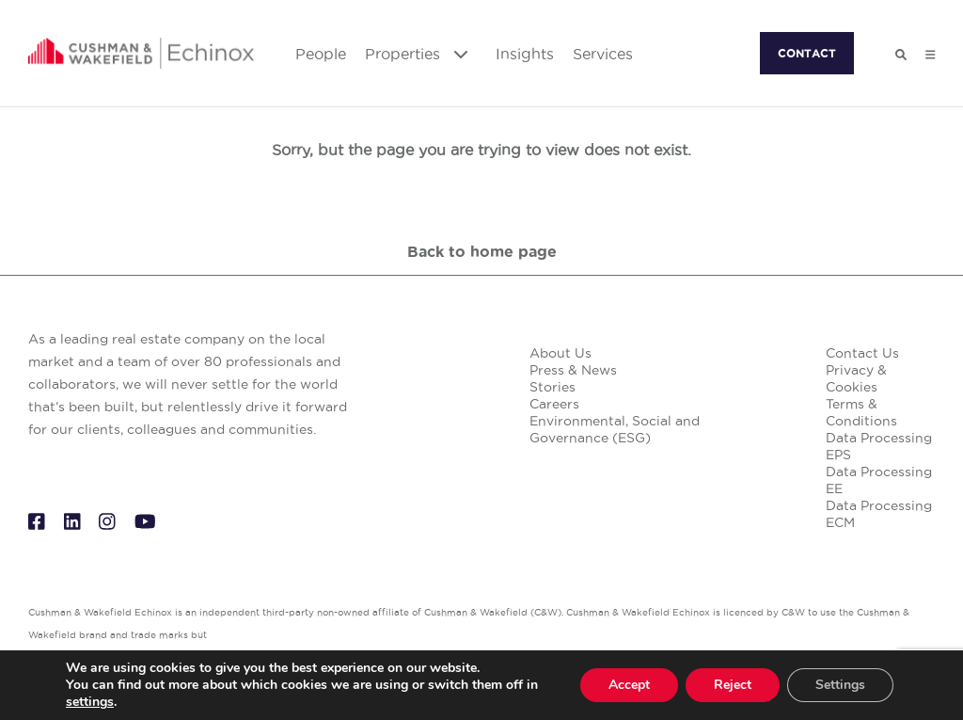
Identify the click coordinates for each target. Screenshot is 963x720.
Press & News (573, 369)
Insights (525, 53)
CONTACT (807, 53)
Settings (840, 685)
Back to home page (482, 251)
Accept (629, 685)
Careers (554, 403)
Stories (552, 386)
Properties (416, 53)
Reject (732, 685)
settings (90, 702)
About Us (560, 352)
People (320, 53)
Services (603, 53)
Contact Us (862, 352)
